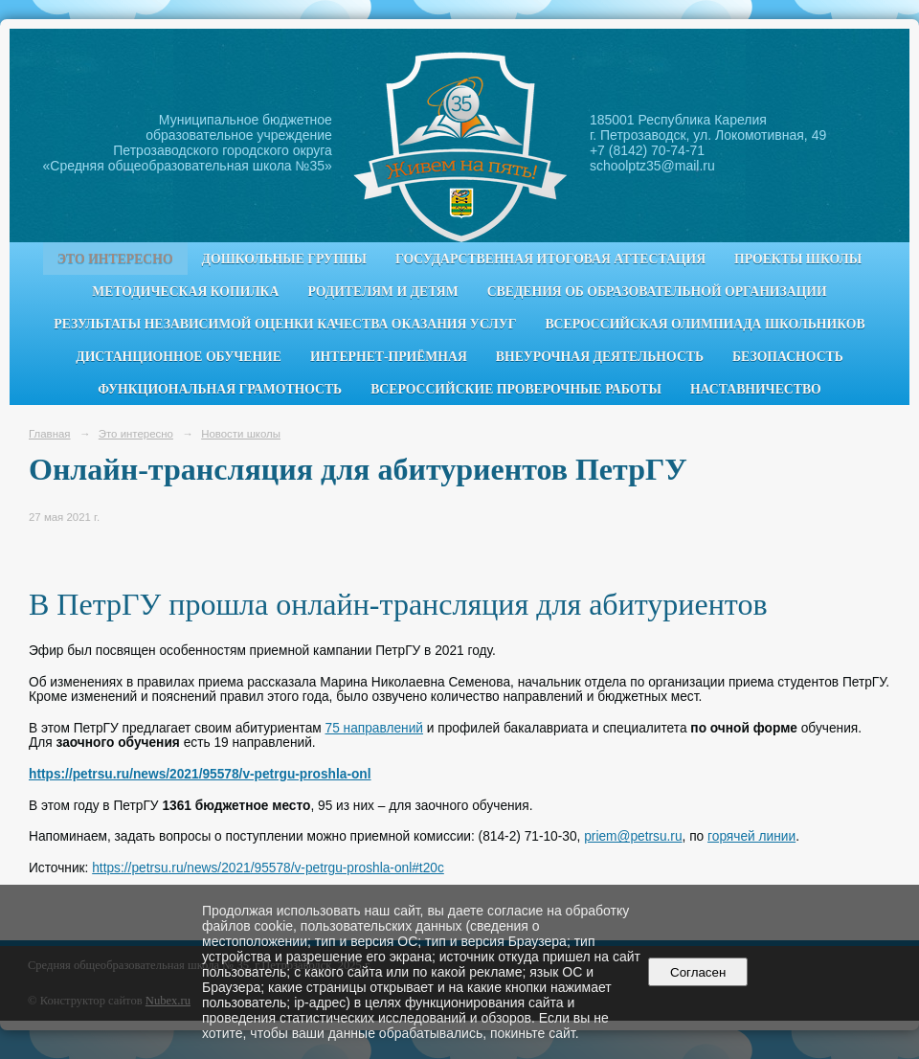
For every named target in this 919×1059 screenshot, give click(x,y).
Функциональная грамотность (220, 389)
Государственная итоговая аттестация (550, 259)
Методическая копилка (185, 291)
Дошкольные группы (284, 259)
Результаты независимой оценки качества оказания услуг (285, 324)
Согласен (698, 972)
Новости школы (240, 433)
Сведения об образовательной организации (657, 291)
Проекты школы (798, 259)
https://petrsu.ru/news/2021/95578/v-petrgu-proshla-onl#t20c (268, 868)
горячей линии (751, 836)
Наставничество (755, 389)
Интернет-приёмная (388, 356)
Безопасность (787, 356)
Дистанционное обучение (178, 356)
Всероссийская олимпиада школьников (704, 324)
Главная (50, 433)
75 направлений (374, 728)
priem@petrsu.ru (633, 836)
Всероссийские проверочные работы (515, 389)
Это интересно (115, 259)
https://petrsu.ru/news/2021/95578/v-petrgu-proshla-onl (200, 774)
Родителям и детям (382, 291)
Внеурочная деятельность (600, 356)
